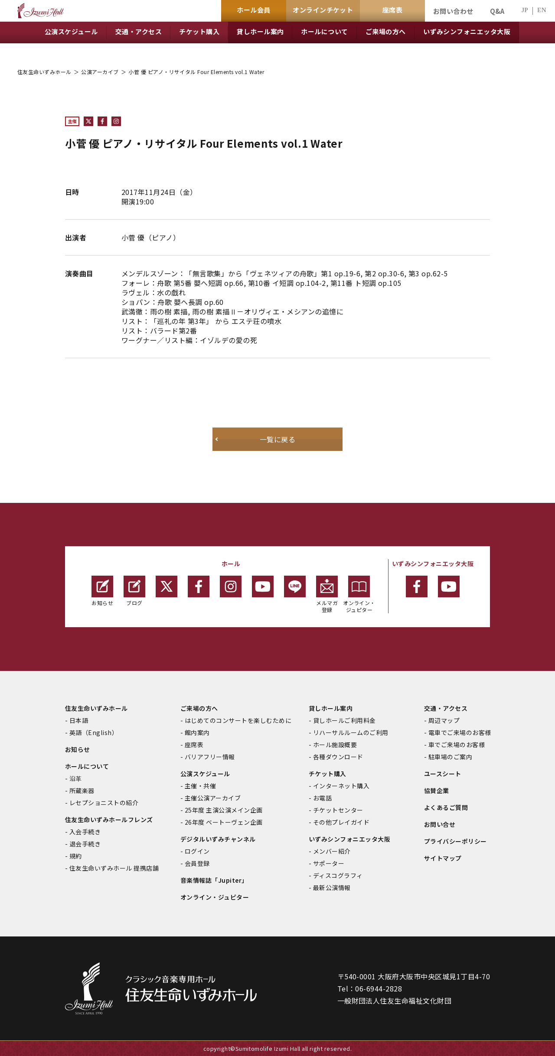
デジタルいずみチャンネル (218, 839)
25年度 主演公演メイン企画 (224, 810)
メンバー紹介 (332, 851)
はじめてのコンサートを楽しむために (238, 720)
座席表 (194, 744)
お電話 (322, 798)
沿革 (75, 778)
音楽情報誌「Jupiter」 (214, 880)
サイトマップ (443, 858)
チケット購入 (327, 773)
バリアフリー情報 (210, 756)
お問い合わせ (453, 11)
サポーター (328, 863)
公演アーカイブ (99, 71)
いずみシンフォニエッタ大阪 (349, 839)
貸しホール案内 (331, 708)
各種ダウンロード (338, 756)
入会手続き (85, 831)
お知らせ (102, 591)
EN (541, 10)
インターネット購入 (341, 785)
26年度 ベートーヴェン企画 (224, 822)
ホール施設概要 (335, 744)
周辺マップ (444, 720)
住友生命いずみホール (44, 71)
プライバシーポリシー (455, 841)
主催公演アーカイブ (213, 798)
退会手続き (85, 843)
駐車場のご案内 (450, 756)
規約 (75, 856)
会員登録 (197, 863)
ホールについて (87, 766)
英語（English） (93, 732)
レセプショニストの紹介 (103, 802)
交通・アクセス (445, 708)
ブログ (134, 591)
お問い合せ (439, 824)
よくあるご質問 (446, 807)
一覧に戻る (277, 439)
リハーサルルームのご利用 (350, 732)
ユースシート (442, 773)
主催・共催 (200, 785)
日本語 (78, 720)
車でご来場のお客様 (456, 744)
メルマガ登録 (327, 594)
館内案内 (197, 732)
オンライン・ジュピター (359, 594)
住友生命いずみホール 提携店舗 (114, 868)
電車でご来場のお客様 (459, 732)
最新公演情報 (332, 887)
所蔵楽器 (82, 790)
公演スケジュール (205, 773)
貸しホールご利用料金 (344, 720)
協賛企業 (436, 790)
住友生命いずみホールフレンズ (109, 819)
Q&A (497, 11)
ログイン (197, 851)
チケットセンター (338, 810)
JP (525, 10)
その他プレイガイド (341, 822)
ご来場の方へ (199, 708)
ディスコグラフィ (338, 875)
